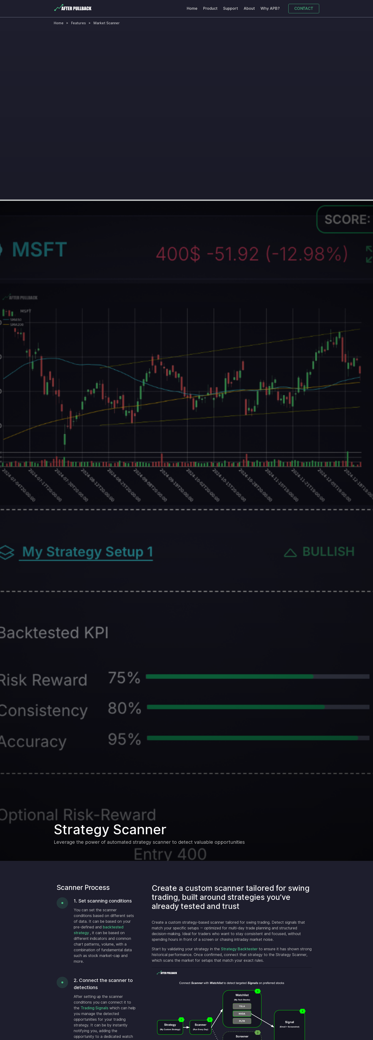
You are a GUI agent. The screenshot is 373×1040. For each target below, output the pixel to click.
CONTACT (304, 8)
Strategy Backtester (239, 949)
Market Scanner (106, 23)
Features (78, 23)
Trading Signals (94, 1008)
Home (192, 8)
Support (230, 8)
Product (210, 8)
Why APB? (270, 8)
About (249, 8)
